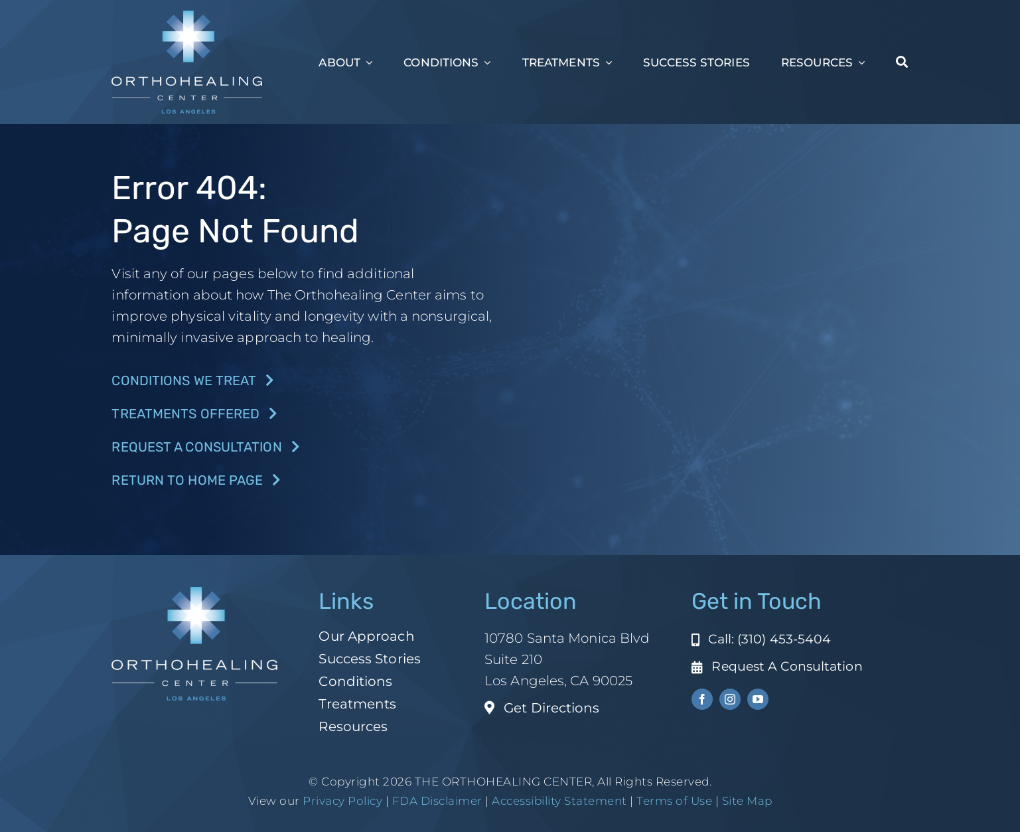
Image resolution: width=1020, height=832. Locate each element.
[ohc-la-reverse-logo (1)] (186, 17)
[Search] (902, 62)
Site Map (747, 800)
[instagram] (730, 699)
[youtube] (757, 699)
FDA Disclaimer (435, 800)
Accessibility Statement (559, 800)
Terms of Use (674, 800)
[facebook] (702, 699)
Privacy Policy (342, 800)
